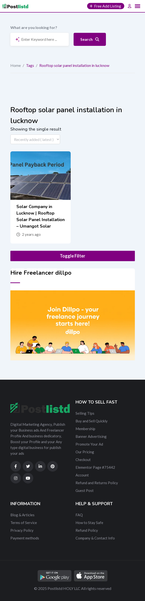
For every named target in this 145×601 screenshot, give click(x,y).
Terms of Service (23, 522)
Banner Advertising (91, 436)
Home (15, 65)
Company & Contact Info (95, 538)
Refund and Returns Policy (97, 483)
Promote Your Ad (89, 444)
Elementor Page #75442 (95, 467)
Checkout (83, 459)
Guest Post (85, 490)
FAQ (79, 515)
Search (89, 39)
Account (82, 475)
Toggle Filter (72, 256)
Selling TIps (85, 413)
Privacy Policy (22, 530)
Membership (85, 428)
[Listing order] (35, 139)
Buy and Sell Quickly (92, 421)
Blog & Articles (22, 515)
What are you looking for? (33, 27)
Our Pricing (85, 452)
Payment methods (24, 538)
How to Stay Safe (89, 522)
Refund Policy (87, 530)
